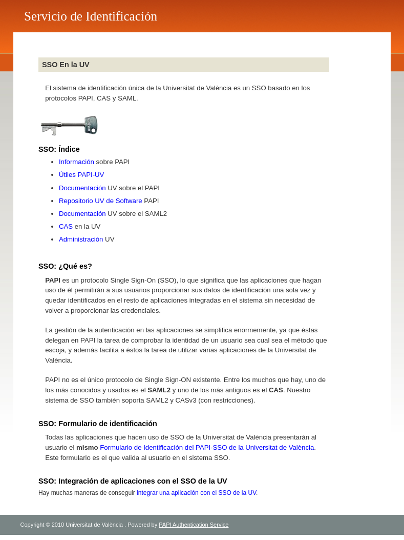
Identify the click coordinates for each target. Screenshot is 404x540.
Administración (81, 239)
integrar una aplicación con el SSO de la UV (196, 492)
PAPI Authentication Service (193, 525)
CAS (66, 226)
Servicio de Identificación (90, 16)
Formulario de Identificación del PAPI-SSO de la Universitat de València (207, 447)
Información (76, 162)
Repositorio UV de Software (100, 201)
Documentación (82, 188)
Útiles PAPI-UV (81, 174)
